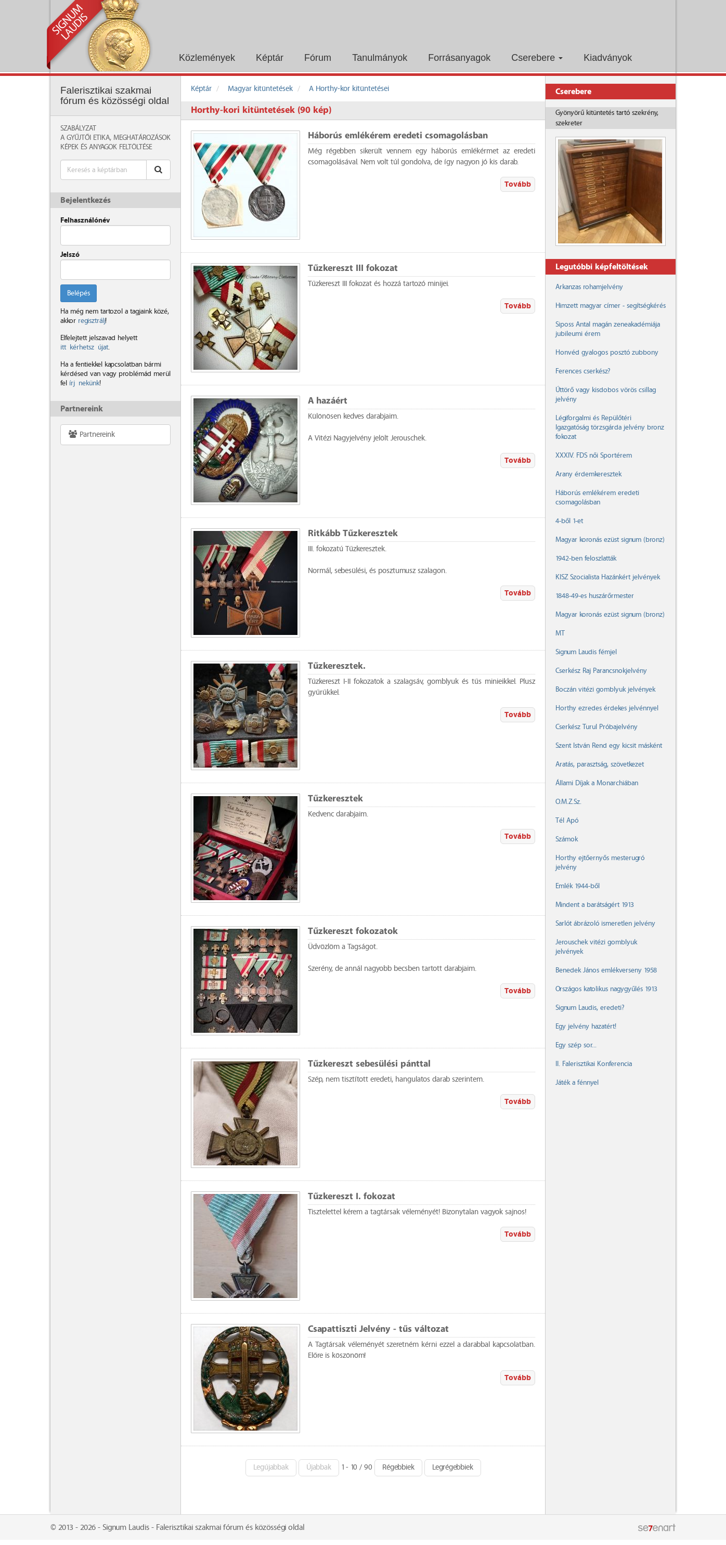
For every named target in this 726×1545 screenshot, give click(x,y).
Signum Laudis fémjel (586, 652)
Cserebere (537, 58)
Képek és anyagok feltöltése (106, 147)
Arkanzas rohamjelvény (589, 287)
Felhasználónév (85, 220)
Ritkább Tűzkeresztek (353, 533)
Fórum (317, 58)
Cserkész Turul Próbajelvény (596, 727)
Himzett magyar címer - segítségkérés (610, 306)
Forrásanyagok (459, 58)
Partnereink (91, 434)
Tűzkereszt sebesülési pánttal (369, 1064)
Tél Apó (566, 820)
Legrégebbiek (452, 1467)
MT (560, 633)
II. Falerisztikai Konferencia (593, 1064)
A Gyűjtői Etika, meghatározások (115, 138)
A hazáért (327, 401)
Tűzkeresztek (335, 799)
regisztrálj (91, 321)
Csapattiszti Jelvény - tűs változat (378, 1329)
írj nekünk (84, 383)
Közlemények (207, 58)
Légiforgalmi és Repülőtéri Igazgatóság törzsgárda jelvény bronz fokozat (609, 427)
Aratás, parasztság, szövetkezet (599, 764)
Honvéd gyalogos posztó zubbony (606, 352)
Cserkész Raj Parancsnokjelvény (601, 671)
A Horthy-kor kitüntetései (349, 89)
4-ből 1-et (569, 521)
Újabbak (318, 1467)
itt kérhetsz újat (84, 347)
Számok (566, 839)
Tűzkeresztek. (337, 666)
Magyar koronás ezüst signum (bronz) (609, 540)
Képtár (269, 58)
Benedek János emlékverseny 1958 (606, 970)
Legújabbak (271, 1467)
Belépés (78, 293)
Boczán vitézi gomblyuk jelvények (605, 689)
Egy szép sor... (576, 1045)
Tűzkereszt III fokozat (353, 268)
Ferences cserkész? (582, 371)
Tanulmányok (379, 58)
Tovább (517, 184)
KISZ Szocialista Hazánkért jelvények (607, 577)
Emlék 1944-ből (577, 886)
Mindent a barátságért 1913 (594, 905)
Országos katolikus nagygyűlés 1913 (606, 989)
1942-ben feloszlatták (585, 558)
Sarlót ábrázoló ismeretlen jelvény (605, 923)
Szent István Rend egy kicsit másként (608, 746)
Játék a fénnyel (577, 1083)
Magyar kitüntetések (260, 89)
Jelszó (70, 255)
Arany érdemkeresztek (588, 474)
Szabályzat (78, 128)
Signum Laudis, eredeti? (589, 1008)
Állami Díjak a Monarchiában (596, 783)
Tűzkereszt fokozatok (353, 931)
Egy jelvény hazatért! (585, 1026)
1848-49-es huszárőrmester (594, 596)
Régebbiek (398, 1467)
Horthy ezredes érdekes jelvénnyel (606, 708)
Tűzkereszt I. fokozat (351, 1196)
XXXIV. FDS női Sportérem (593, 455)
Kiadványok (608, 58)
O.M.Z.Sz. (568, 802)
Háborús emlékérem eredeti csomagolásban (398, 136)
